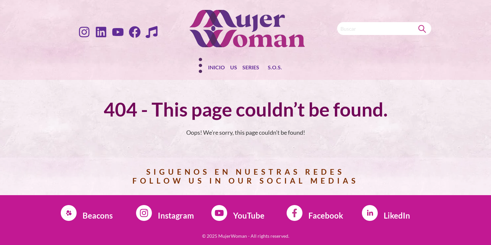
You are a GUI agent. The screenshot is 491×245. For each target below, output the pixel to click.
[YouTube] (219, 213)
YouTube (248, 215)
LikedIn (397, 215)
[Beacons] (69, 213)
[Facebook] (294, 213)
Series (250, 67)
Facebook (325, 215)
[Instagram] (144, 213)
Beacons (98, 215)
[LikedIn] (370, 213)
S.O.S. (275, 67)
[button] (252, 68)
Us (233, 67)
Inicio (216, 67)
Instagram (176, 215)
